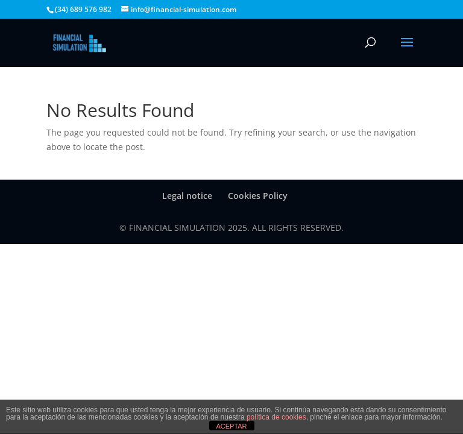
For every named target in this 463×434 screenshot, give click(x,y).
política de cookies (276, 417)
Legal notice (187, 195)
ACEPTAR (231, 426)
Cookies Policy (258, 195)
